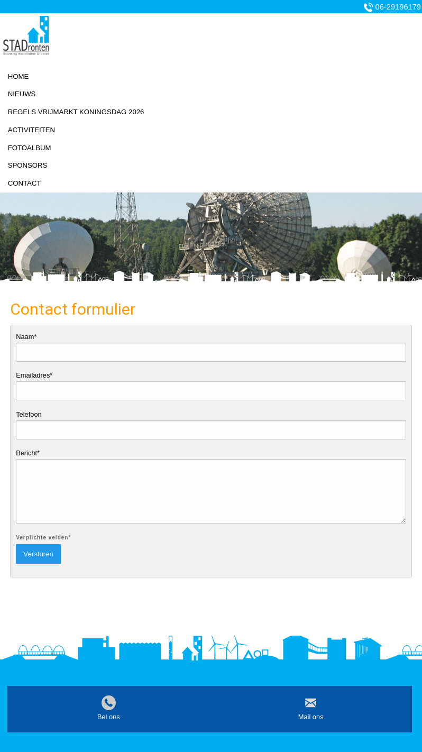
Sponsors (28, 165)
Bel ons (108, 717)
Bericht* (211, 486)
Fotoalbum (29, 148)
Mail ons (311, 717)
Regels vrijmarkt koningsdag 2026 (76, 112)
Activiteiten (31, 130)
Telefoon (211, 424)
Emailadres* (211, 385)
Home (18, 76)
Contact (24, 183)
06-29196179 (398, 7)
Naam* (211, 347)
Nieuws (22, 94)
